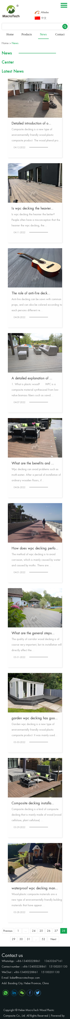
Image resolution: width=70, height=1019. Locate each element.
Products (26, 34)
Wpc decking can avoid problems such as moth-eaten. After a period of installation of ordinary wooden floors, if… (36, 475)
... (25, 931)
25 (41, 931)
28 (63, 931)
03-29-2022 (19, 827)
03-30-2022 (19, 742)
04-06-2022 (19, 487)
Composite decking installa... (33, 803)
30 (21, 939)
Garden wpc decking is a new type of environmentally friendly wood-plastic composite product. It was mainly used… (35, 730)
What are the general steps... (33, 633)
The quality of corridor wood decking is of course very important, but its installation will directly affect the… (37, 644)
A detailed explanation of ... (32, 378)
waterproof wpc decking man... (35, 888)
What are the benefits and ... (33, 463)
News (43, 34)
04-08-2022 (19, 317)
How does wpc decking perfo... (35, 548)
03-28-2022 (19, 912)
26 (48, 931)
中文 (43, 18)
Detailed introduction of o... (31, 123)
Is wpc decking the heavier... (32, 208)
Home (10, 34)
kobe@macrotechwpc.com (25, 977)
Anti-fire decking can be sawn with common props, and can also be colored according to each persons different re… (37, 305)
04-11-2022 (19, 232)
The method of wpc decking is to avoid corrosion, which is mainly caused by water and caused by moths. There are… (36, 560)
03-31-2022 (19, 657)
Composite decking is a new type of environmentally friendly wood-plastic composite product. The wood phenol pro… (36, 135)
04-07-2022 (19, 402)
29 (13, 939)
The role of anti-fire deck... (31, 293)
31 (28, 939)
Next (53, 939)
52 (43, 939)
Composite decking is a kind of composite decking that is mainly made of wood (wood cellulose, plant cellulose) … (36, 815)
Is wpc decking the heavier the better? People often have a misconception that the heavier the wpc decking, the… (36, 220)
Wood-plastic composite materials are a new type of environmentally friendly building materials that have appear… (37, 900)
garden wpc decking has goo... (35, 718)
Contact (60, 34)
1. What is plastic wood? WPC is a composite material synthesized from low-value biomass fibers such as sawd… (35, 390)
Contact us (12, 955)
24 (33, 931)
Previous (8, 931)
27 (56, 931)
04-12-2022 (19, 147)
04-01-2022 (19, 572)
